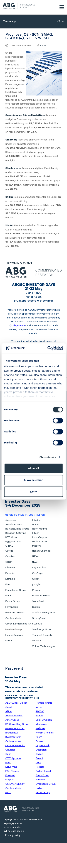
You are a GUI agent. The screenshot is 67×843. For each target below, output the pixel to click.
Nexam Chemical (41, 550)
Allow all (33, 468)
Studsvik (37, 623)
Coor (8, 754)
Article (42, 45)
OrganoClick (39, 567)
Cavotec (10, 556)
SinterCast (38, 601)
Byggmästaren (13, 541)
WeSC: (9, 225)
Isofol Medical (39, 528)
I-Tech (35, 533)
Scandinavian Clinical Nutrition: (25, 115)
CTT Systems (13, 758)
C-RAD (9, 545)
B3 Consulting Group (17, 528)
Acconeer (10, 520)
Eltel (7, 584)
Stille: (9, 197)
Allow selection (33, 480)
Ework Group (12, 601)
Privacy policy (12, 835)
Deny (33, 491)
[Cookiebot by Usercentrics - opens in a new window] (48, 348)
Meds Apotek (39, 541)
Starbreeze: (13, 168)
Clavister (10, 567)
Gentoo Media (13, 618)
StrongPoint (39, 618)
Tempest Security (42, 635)
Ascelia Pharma (14, 524)
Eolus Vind (11, 766)
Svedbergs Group (42, 629)
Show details (47, 457)
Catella (9, 550)
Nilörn (35, 556)
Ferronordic (11, 607)
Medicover (41, 724)
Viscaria (36, 640)
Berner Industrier (14, 728)
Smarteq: (11, 140)
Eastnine (10, 579)
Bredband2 (11, 732)
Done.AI (9, 573)
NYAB (35, 562)
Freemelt (10, 775)
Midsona (36, 545)
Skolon (36, 607)
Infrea (8, 640)
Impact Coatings (14, 635)
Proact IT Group (41, 595)
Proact (39, 758)
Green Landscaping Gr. (18, 623)
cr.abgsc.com (18, 325)
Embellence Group (15, 590)
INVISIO (36, 524)
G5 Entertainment (15, 612)
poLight (36, 584)
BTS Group (11, 537)
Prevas (36, 590)
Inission (36, 520)
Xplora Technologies (43, 646)
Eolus (8, 595)
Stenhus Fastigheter (43, 612)
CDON (9, 562)
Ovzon (35, 579)
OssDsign (37, 573)
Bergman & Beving (15, 533)
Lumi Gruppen (40, 537)
